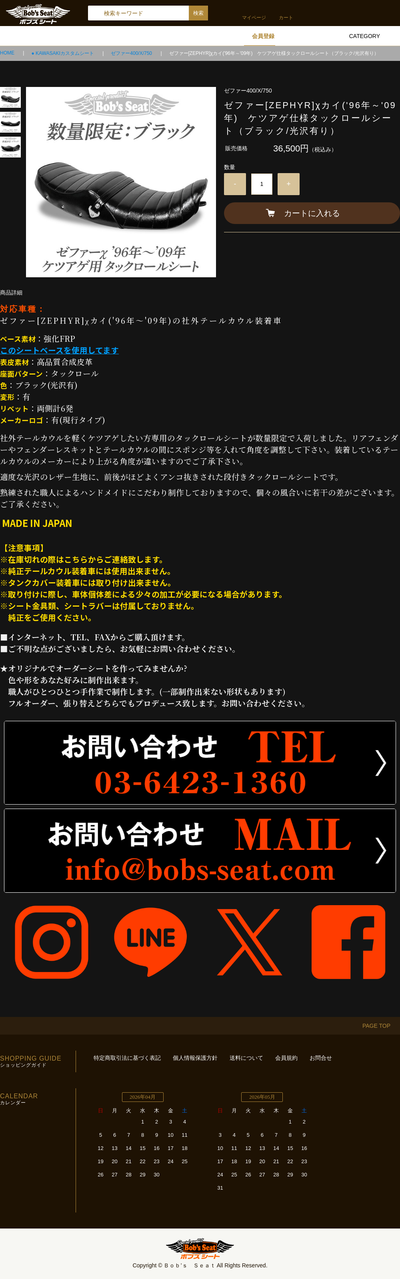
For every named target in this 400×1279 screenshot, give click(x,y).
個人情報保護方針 (195, 1058)
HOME (8, 53)
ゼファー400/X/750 (132, 53)
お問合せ (321, 1058)
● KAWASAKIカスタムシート (63, 53)
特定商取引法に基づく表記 (127, 1058)
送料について (246, 1058)
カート (286, 17)
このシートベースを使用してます (59, 350)
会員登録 (263, 36)
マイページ (254, 17)
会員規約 (286, 1058)
